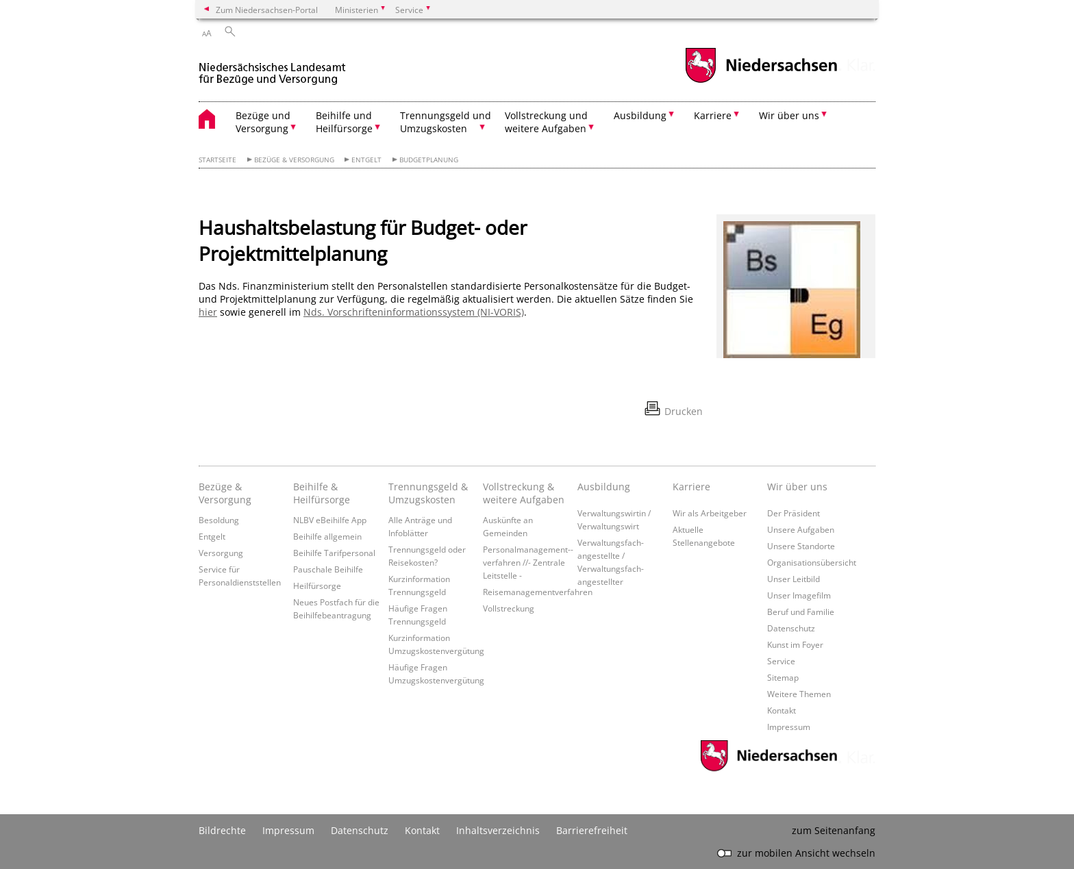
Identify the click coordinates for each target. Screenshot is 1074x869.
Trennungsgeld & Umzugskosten (428, 493)
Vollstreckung (508, 608)
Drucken (683, 411)
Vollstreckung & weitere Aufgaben (523, 493)
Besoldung (219, 519)
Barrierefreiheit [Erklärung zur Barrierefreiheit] (591, 830)
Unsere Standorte (801, 545)
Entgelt (366, 159)
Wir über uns (797, 486)
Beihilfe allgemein (327, 536)
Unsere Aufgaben (800, 529)
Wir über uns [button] (789, 115)
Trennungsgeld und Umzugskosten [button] (445, 122)
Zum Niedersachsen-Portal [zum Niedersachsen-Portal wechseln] (267, 9)
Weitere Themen (799, 693)
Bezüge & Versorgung (294, 159)
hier (208, 311)
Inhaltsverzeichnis (498, 830)
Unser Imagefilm (799, 595)
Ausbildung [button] (640, 115)
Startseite (217, 159)
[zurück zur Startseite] (272, 67)
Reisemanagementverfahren (537, 591)
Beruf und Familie (800, 611)
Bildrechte (222, 830)
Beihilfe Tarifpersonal (334, 552)
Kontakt (781, 710)
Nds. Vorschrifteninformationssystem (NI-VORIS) (413, 311)
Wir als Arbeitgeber (710, 512)
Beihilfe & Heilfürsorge (321, 493)
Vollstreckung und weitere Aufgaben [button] (546, 122)
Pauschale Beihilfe (328, 569)
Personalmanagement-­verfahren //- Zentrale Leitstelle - (528, 562)
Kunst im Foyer (795, 644)
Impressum (788, 726)
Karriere (691, 486)
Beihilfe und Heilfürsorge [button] (344, 122)
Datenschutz (791, 627)
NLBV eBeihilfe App (329, 519)
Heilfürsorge (317, 585)
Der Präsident (793, 512)
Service (781, 660)
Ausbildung (603, 486)
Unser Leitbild (793, 578)
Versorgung (221, 552)
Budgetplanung (428, 159)
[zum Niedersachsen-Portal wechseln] (761, 81)
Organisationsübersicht (811, 562)
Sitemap (783, 677)
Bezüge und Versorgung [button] (263, 122)
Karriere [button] (713, 115)
